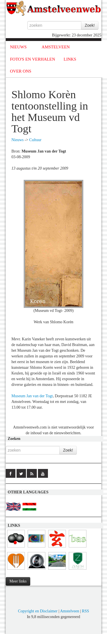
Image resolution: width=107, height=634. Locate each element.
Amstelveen (69, 611)
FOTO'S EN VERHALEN (32, 59)
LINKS (70, 59)
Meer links (18, 581)
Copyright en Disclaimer (37, 611)
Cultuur (35, 140)
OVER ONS (20, 71)
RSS (85, 611)
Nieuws (17, 140)
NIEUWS (18, 47)
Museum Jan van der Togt (32, 396)
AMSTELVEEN (56, 47)
